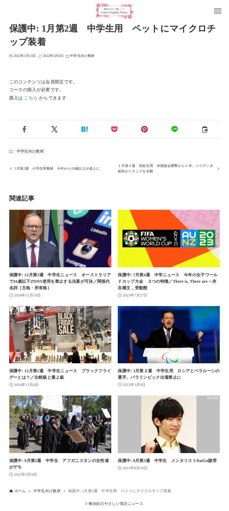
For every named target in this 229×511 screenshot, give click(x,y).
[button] (24, 129)
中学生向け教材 (82, 56)
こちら (31, 97)
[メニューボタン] (218, 11)
